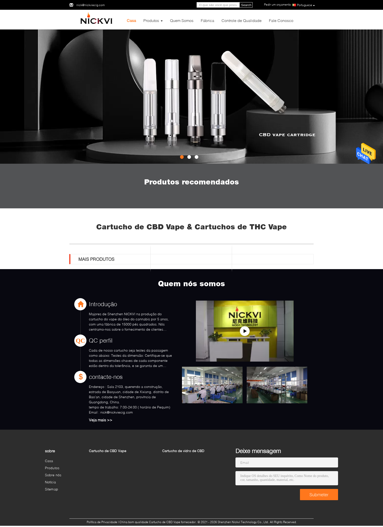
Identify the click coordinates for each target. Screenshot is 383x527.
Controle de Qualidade (242, 20)
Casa (131, 20)
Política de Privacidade (102, 522)
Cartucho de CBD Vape (107, 451)
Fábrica (207, 20)
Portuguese (306, 5)
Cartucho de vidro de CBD (183, 451)
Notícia (50, 482)
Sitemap (51, 489)
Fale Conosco (281, 20)
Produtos (151, 20)
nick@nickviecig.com (90, 5)
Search (246, 5)
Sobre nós (53, 475)
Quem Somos (181, 20)
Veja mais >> (100, 419)
